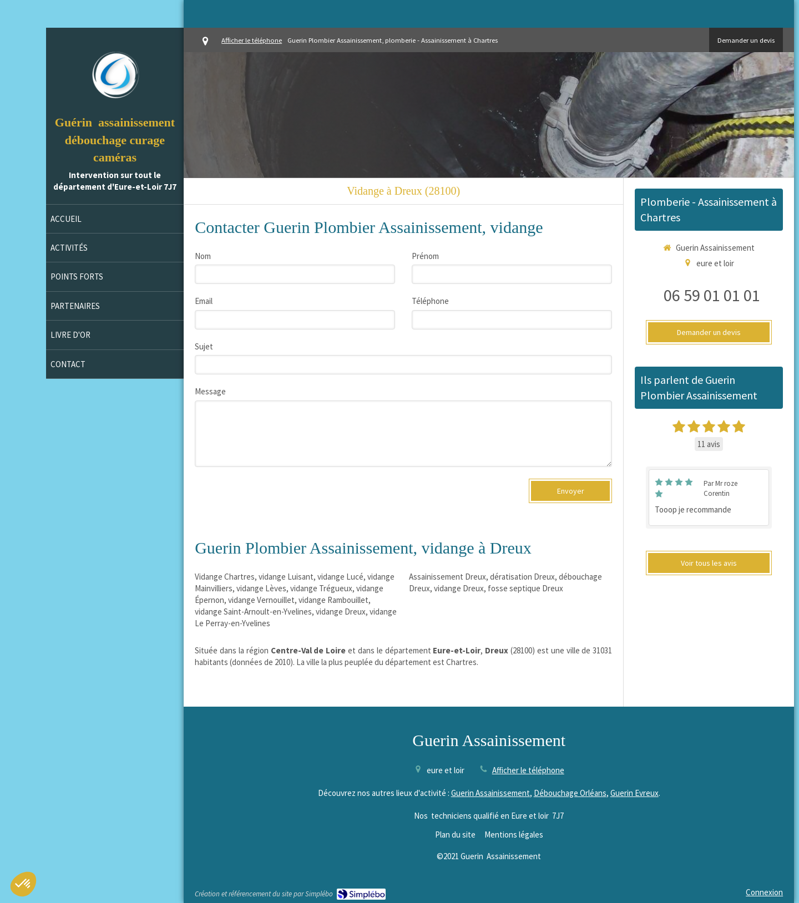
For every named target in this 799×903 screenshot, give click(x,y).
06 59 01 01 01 (712, 295)
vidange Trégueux (321, 588)
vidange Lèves (261, 588)
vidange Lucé (340, 576)
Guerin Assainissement (490, 793)
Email (204, 301)
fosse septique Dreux (525, 588)
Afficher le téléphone (251, 39)
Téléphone (430, 301)
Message (210, 391)
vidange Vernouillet (261, 600)
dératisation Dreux (522, 576)
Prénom (425, 256)
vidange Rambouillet (333, 600)
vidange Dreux (341, 611)
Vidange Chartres (225, 576)
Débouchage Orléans (570, 793)
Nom (203, 256)
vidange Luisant (286, 576)
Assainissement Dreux (447, 576)
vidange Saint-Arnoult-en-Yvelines (253, 611)
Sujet (204, 346)
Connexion (764, 892)
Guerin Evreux (634, 793)
